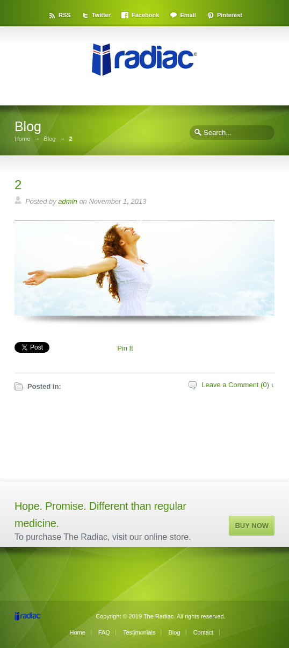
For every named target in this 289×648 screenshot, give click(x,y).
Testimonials (139, 632)
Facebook (145, 15)
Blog (49, 139)
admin (67, 201)
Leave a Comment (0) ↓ (237, 385)
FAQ (104, 632)
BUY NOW (252, 526)
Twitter (101, 15)
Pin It (125, 348)
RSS (65, 15)
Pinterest (229, 15)
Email (188, 15)
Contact (203, 632)
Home (22, 139)
